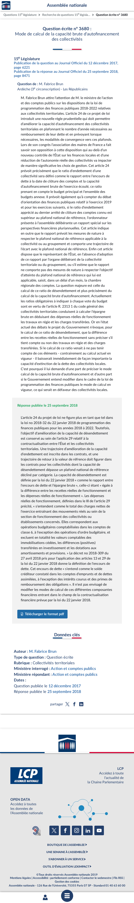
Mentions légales (20, 878)
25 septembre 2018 (64, 692)
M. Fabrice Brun (43, 651)
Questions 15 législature (20, 14)
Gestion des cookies (67, 881)
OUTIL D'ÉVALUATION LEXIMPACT (66, 866)
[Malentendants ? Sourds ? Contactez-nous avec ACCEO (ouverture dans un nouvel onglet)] (35, 830)
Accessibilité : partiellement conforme (56, 878)
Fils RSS (118, 878)
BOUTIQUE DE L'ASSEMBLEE (66, 845)
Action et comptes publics (73, 669)
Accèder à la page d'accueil (6, 5)
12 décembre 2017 (64, 686)
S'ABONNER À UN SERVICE (66, 859)
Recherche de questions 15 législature (66, 14)
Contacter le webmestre (96, 878)
